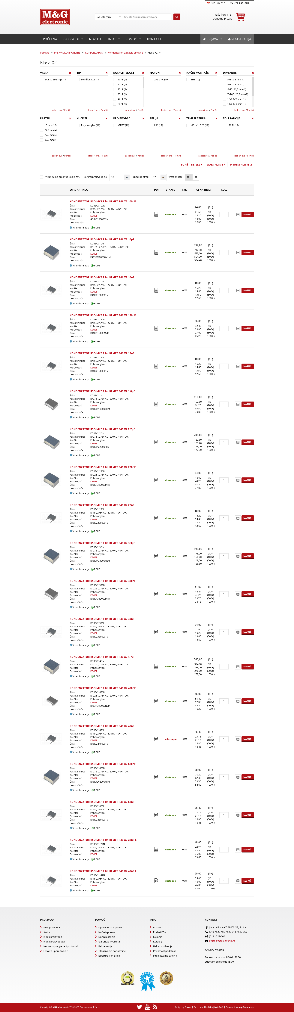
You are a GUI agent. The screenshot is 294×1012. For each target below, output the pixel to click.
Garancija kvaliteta (109, 941)
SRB (211, 3)
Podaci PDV (159, 932)
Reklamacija (105, 946)
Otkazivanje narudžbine (112, 951)
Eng (221, 3)
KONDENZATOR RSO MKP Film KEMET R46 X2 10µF (102, 239)
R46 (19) (158, 125)
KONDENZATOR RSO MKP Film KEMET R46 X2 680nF (103, 764)
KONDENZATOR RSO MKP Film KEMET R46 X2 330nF (103, 581)
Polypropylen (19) (90, 125)
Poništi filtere (191, 164)
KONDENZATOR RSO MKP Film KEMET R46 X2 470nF (103, 688)
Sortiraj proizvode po (95, 176)
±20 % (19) (232, 125)
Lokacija (157, 937)
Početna (50, 39)
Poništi (67, 110)
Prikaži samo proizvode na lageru (62, 176)
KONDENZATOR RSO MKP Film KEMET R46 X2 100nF (103, 201)
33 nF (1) (122, 94)
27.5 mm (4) (51, 135)
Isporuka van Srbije (109, 955)
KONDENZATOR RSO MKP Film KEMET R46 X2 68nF (102, 802)
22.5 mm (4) (51, 130)
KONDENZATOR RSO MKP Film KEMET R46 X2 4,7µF (102, 657)
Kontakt (154, 39)
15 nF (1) (122, 84)
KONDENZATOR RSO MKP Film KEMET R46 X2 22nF (102, 505)
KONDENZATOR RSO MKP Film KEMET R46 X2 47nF (102, 726)
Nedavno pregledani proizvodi (61, 946)
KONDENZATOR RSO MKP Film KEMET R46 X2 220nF (103, 467)
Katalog (157, 941)
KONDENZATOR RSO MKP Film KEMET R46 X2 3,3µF (102, 543)
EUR (247, 3)
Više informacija (79, 227)
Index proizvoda (53, 937)
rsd (241, 3)
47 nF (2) (122, 99)
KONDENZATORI (94, 52)
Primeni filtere (241, 164)
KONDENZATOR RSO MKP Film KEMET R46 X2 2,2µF (102, 429)
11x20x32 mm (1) (236, 104)
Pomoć (131, 39)
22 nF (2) (122, 89)
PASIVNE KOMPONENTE (67, 52)
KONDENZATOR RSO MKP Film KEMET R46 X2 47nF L (103, 871)
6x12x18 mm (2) (235, 84)
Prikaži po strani (140, 176)
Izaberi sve (57, 110)
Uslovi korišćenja (162, 946)
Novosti (96, 39)
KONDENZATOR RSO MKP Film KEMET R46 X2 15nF (102, 353)
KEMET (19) (123, 125)
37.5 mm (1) (51, 139)
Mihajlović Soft (215, 1007)
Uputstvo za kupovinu (110, 927)
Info (111, 39)
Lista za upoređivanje (56, 951)
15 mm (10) (50, 125)
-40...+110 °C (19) (200, 125)
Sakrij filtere (216, 164)
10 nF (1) (122, 79)
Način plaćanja (106, 937)
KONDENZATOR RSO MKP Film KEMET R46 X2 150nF (103, 315)
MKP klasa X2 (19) (90, 79)
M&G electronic (61, 1007)
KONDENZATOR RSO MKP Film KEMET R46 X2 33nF (102, 619)
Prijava (210, 39)
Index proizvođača (54, 941)
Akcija (47, 932)
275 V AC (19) (161, 79)
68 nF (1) (122, 104)
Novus (188, 1007)
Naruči (247, 214)
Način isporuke (107, 932)
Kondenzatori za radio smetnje (125, 52)
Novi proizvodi (52, 927)
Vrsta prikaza (175, 176)
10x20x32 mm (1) (236, 99)
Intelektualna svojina (165, 955)
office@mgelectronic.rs (222, 940)
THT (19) (195, 79)
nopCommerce (246, 1007)
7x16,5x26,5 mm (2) (237, 94)
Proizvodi (71, 39)
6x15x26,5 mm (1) (236, 89)
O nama (157, 927)
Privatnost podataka (164, 951)
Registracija (239, 39)
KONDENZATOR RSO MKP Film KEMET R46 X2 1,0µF (102, 391)
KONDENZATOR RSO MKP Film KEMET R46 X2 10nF (102, 277)
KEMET (93, 215)
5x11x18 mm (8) (235, 79)
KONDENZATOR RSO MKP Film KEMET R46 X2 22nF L (103, 840)
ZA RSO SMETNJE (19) (55, 79)
